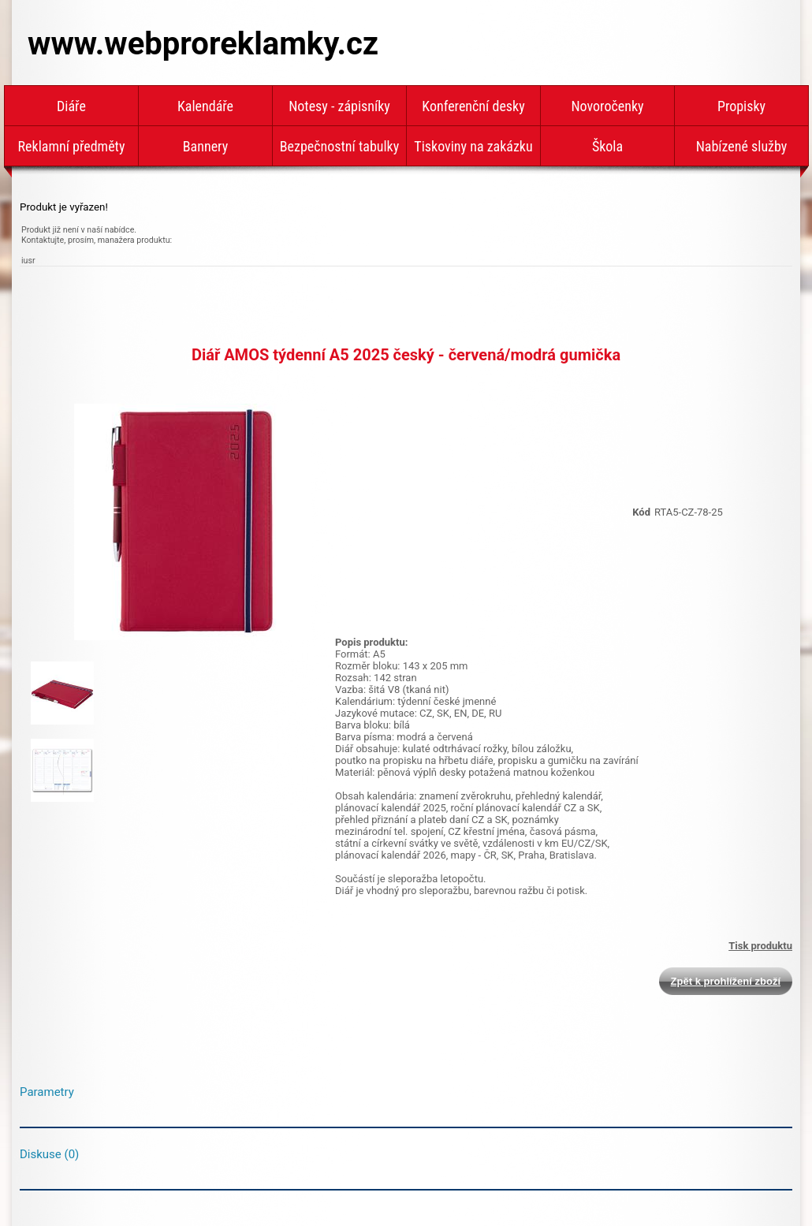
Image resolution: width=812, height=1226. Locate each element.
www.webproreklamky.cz (203, 43)
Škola (607, 146)
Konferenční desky (473, 106)
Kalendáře (205, 106)
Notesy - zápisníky (339, 106)
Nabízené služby (742, 146)
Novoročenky (607, 106)
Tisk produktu (760, 946)
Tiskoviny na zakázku (473, 146)
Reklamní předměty (71, 146)
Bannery (205, 146)
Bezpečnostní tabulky (339, 146)
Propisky (741, 106)
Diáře (71, 106)
